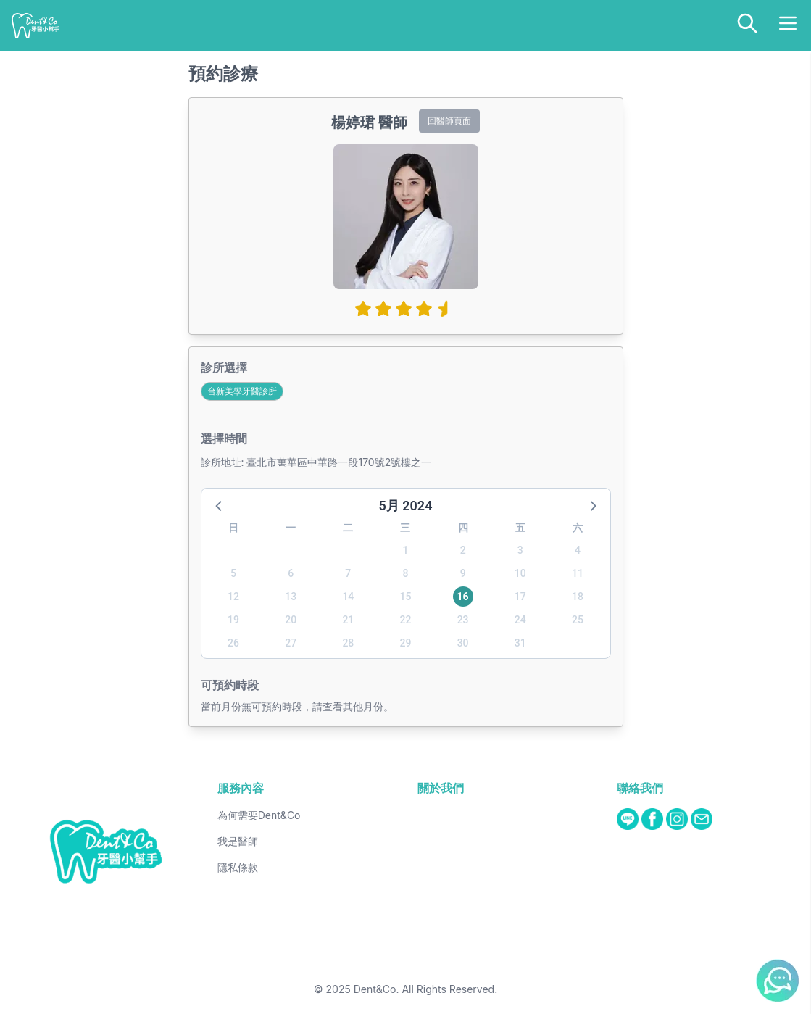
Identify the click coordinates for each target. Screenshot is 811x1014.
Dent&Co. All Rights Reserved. (426, 989)
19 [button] (233, 620)
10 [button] (520, 573)
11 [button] (577, 573)
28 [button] (348, 643)
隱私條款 (237, 867)
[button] (219, 505)
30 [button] (463, 643)
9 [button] (463, 573)
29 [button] (406, 643)
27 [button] (290, 643)
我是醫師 (237, 841)
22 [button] (406, 620)
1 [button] (406, 550)
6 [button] (291, 573)
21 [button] (348, 620)
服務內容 (240, 788)
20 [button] (290, 620)
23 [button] (463, 620)
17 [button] (520, 596)
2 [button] (463, 550)
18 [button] (577, 596)
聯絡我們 (640, 788)
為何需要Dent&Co (259, 815)
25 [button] (577, 620)
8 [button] (406, 573)
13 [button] (290, 596)
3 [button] (520, 550)
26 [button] (233, 643)
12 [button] (233, 596)
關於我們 (440, 788)
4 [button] (578, 550)
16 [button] (463, 596)
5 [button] (233, 573)
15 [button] (406, 596)
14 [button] (348, 596)
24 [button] (520, 620)
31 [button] (520, 643)
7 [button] (348, 573)
